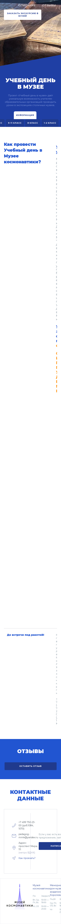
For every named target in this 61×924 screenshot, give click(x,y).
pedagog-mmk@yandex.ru (28, 836)
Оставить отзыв (30, 766)
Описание (27, 5)
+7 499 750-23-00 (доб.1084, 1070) (27, 825)
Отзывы (49, 5)
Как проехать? (27, 858)
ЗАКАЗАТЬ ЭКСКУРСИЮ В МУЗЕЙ (22, 14)
